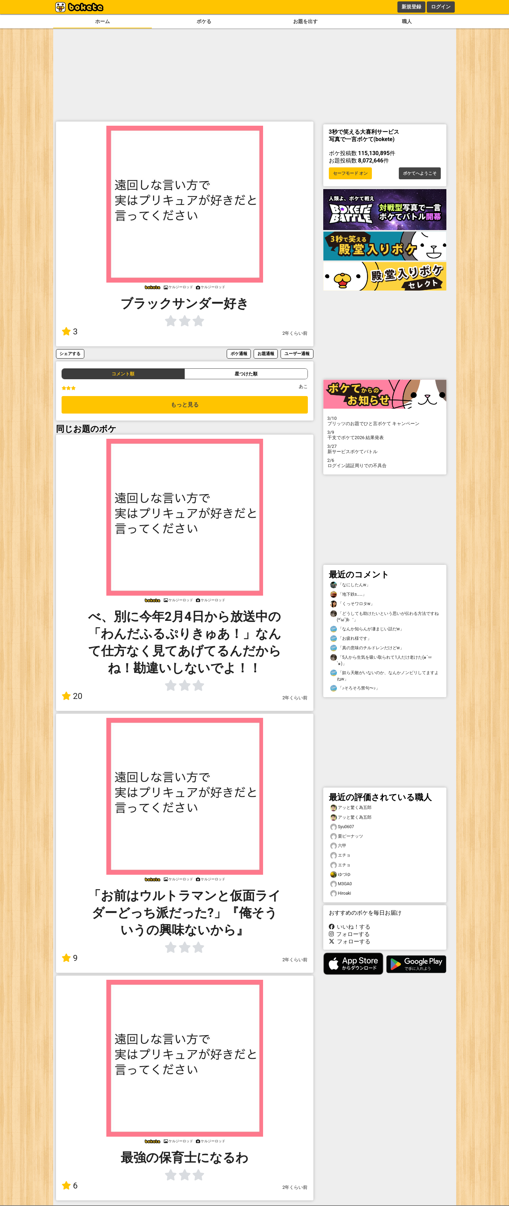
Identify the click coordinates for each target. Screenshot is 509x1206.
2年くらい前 (294, 333)
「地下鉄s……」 (348, 594)
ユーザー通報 (297, 353)
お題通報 (265, 353)
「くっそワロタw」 (352, 604)
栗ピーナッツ (346, 836)
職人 (407, 22)
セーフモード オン (350, 173)
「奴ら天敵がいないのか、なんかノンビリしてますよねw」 (384, 675)
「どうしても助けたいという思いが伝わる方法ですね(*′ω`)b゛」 (384, 616)
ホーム (102, 22)
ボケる (204, 22)
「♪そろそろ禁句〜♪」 (355, 688)
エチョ (340, 855)
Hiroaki (340, 893)
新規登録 (411, 6)
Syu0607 (342, 827)
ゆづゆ (340, 874)
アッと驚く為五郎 (351, 807)
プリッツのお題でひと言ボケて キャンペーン (384, 421)
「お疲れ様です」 (351, 638)
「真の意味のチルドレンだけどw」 (367, 648)
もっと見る (185, 405)
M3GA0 (341, 884)
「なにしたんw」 (350, 585)
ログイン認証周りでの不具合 (384, 463)
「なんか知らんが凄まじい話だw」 (367, 629)
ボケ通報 (239, 353)
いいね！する (350, 926)
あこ (303, 386)
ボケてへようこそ (420, 173)
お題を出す (305, 22)
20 (72, 696)
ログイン (441, 6)
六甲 (338, 846)
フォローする (349, 934)
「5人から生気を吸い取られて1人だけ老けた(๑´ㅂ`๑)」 (381, 660)
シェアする (69, 353)
